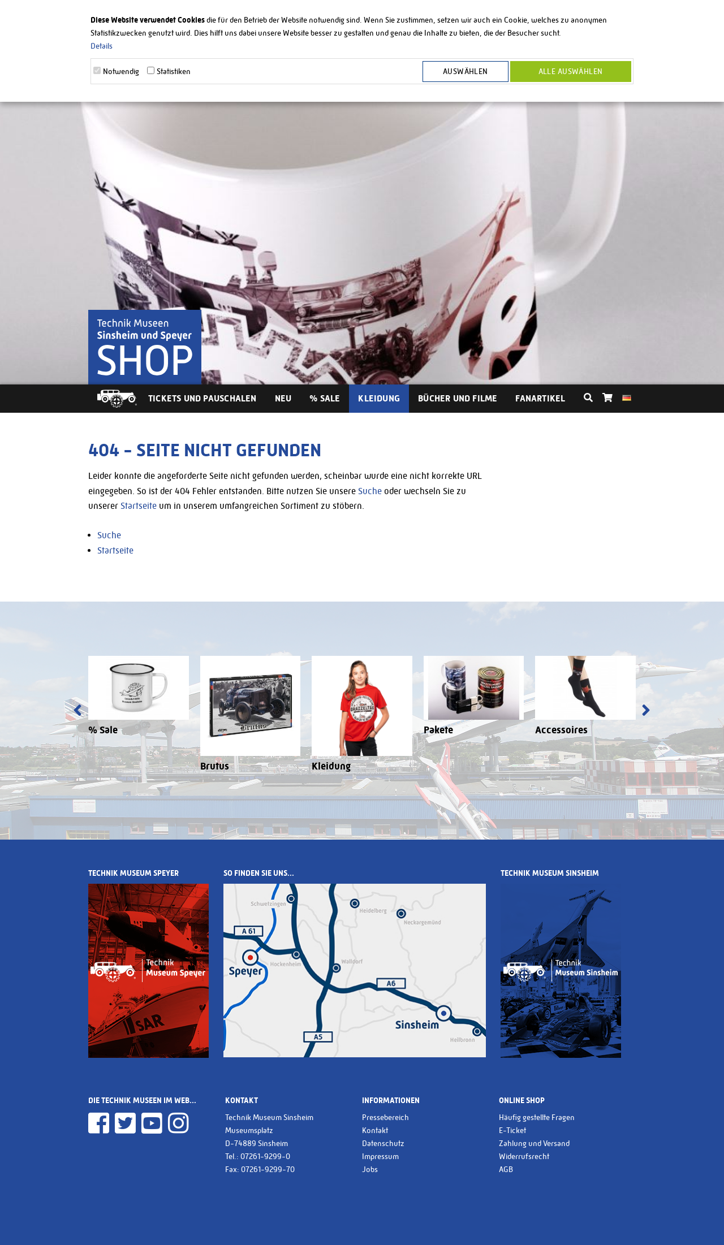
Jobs (370, 1169)
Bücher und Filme (457, 398)
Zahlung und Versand (534, 1143)
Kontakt (375, 1130)
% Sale (324, 398)
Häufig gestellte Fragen (537, 1117)
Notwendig (121, 71)
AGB (506, 1169)
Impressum (380, 1156)
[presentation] (77, 711)
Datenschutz (383, 1143)
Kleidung (379, 398)
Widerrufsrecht (524, 1156)
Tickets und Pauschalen (202, 398)
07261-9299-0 (265, 1156)
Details (101, 45)
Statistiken (174, 71)
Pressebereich (385, 1117)
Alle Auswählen (570, 71)
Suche (370, 491)
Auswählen (465, 71)
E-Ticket (512, 1130)
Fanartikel (540, 398)
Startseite (138, 505)
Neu (283, 398)
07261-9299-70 (268, 1169)
